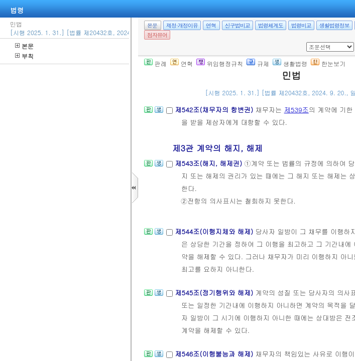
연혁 (211, 25)
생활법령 (290, 63)
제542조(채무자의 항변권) (215, 109)
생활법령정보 (334, 25)
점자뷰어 (157, 35)
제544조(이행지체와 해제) (215, 231)
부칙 (24, 56)
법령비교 (301, 25)
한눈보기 (328, 63)
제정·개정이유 (182, 25)
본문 (24, 46)
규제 (258, 63)
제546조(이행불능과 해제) (215, 353)
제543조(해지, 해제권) (209, 163)
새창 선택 (309, 42)
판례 (155, 63)
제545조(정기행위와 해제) (215, 292)
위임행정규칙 (219, 63)
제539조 (296, 109)
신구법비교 (237, 25)
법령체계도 (270, 25)
